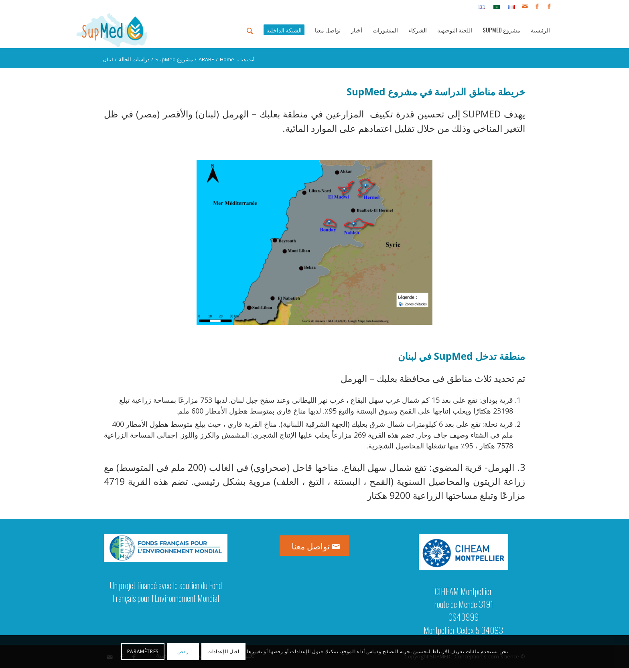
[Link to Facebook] (549, 6)
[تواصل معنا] (314, 545)
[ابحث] (249, 30)
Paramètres (142, 651)
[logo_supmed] (112, 30)
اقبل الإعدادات (223, 651)
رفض (183, 651)
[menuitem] (509, 6)
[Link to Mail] (525, 6)
